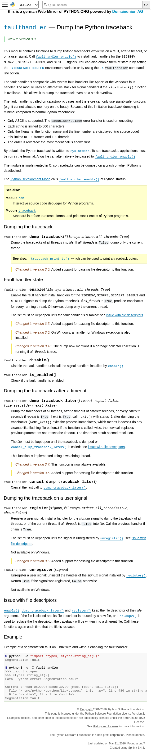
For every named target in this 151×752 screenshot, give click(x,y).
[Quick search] (92, 4)
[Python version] (29, 5)
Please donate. (135, 735)
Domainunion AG (127, 11)
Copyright (86, 709)
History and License (105, 726)
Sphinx (132, 747)
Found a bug (135, 743)
